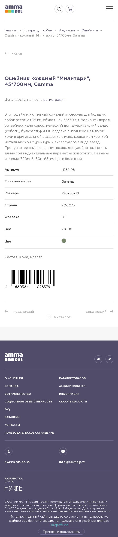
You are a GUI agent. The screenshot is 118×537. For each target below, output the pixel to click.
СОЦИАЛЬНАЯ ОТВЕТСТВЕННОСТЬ (28, 401)
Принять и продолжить (61, 532)
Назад (17, 53)
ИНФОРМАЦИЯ (69, 394)
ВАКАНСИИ (12, 417)
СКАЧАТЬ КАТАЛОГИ (73, 401)
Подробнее (59, 525)
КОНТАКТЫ (12, 425)
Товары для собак (38, 30)
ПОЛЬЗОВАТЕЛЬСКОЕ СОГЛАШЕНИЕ (29, 432)
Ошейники (90, 30)
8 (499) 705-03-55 (17, 462)
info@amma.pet (72, 462)
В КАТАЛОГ (62, 317)
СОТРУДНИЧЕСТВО (18, 394)
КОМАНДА (11, 386)
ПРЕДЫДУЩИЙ (23, 311)
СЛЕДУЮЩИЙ (96, 311)
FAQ (7, 409)
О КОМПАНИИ (14, 378)
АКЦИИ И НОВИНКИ (72, 386)
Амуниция (67, 30)
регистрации (54, 99)
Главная (11, 30)
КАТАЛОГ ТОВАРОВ (72, 378)
